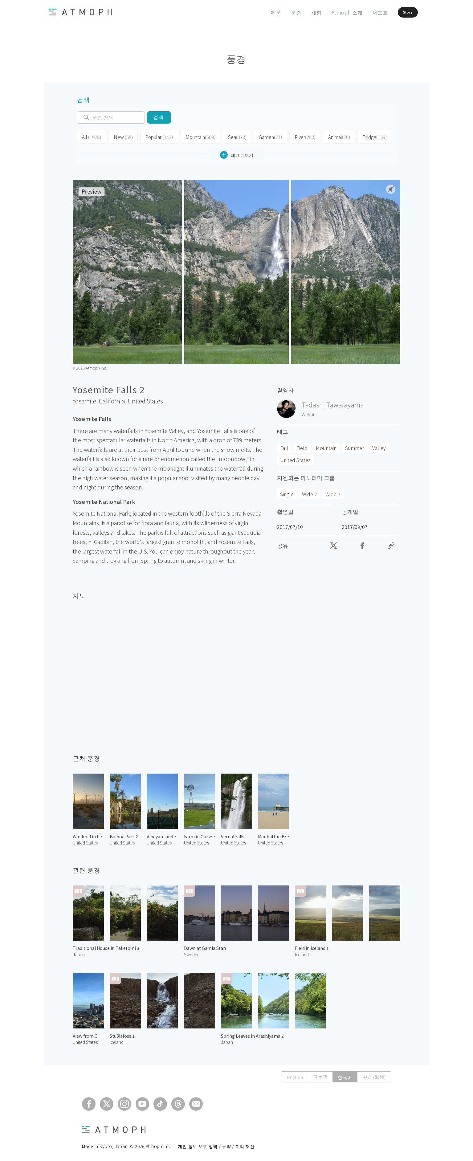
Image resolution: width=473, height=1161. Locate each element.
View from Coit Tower (88, 1034)
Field (302, 446)
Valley (379, 446)
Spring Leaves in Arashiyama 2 (252, 1034)
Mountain (196, 136)
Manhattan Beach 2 (273, 835)
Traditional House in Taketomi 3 (106, 946)
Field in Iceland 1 (312, 946)
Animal (333, 136)
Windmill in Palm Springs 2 (88, 835)
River (299, 136)
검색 (159, 117)
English (295, 1075)
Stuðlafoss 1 (122, 1034)
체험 (302, 12)
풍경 (282, 12)
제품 (261, 12)
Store (399, 12)
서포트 (365, 12)
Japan (79, 953)
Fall (284, 446)
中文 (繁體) (373, 1075)
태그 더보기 (236, 153)
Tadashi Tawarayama (333, 402)
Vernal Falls (232, 835)
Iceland (302, 953)
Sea (232, 136)
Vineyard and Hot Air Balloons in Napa (162, 835)
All (91, 136)
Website (309, 413)
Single (287, 492)
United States (145, 399)
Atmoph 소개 (332, 12)
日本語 (320, 1075)
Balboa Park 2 (124, 835)
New (121, 136)
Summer (354, 446)
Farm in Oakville (199, 835)
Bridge (368, 136)
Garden (265, 136)
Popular (156, 136)
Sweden (192, 953)
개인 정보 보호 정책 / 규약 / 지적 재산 (216, 1144)
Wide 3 (332, 492)
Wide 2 (309, 492)
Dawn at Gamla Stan (205, 946)
